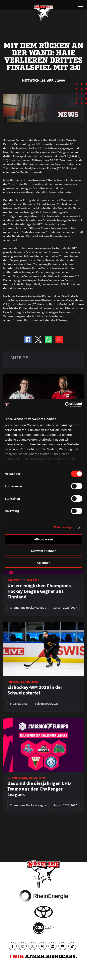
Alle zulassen (43, 539)
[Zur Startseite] (43, 12)
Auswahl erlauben (43, 551)
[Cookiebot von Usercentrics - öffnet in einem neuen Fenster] (64, 404)
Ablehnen (43, 562)
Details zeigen (64, 527)
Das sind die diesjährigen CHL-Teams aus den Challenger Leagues (39, 789)
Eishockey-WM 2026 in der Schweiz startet (34, 690)
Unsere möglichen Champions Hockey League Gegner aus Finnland (39, 591)
